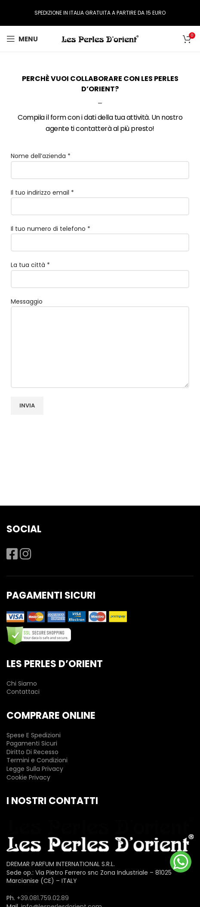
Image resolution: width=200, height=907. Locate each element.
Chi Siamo (21, 683)
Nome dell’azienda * (100, 163)
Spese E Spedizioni (33, 735)
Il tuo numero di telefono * (100, 235)
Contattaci (23, 691)
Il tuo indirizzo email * (100, 199)
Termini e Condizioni (37, 760)
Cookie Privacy (28, 777)
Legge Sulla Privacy (34, 768)
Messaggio (100, 324)
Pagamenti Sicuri (31, 743)
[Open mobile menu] (22, 38)
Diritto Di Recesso (32, 752)
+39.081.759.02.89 (43, 898)
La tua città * (100, 272)
